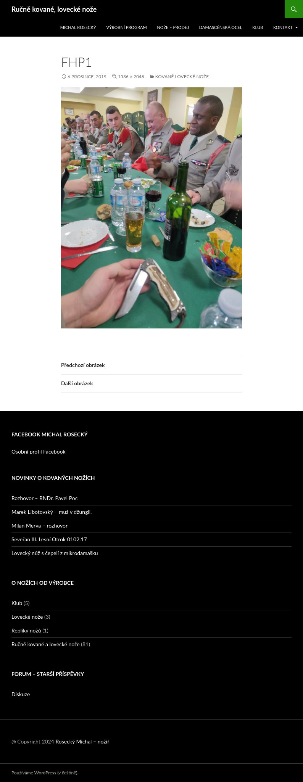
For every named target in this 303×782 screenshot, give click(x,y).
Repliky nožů (26, 630)
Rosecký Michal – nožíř (82, 741)
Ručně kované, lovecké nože (54, 9)
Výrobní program (126, 27)
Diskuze (20, 694)
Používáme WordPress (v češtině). (44, 773)
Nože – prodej (173, 27)
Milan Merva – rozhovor (39, 525)
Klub (257, 27)
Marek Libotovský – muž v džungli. (51, 511)
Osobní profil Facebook (38, 451)
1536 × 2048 (131, 76)
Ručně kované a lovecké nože (45, 644)
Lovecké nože (27, 616)
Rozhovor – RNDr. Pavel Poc (44, 498)
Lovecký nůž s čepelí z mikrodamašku (54, 553)
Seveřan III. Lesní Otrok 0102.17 (49, 539)
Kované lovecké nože (182, 76)
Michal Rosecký (78, 27)
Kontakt (283, 27)
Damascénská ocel (220, 27)
